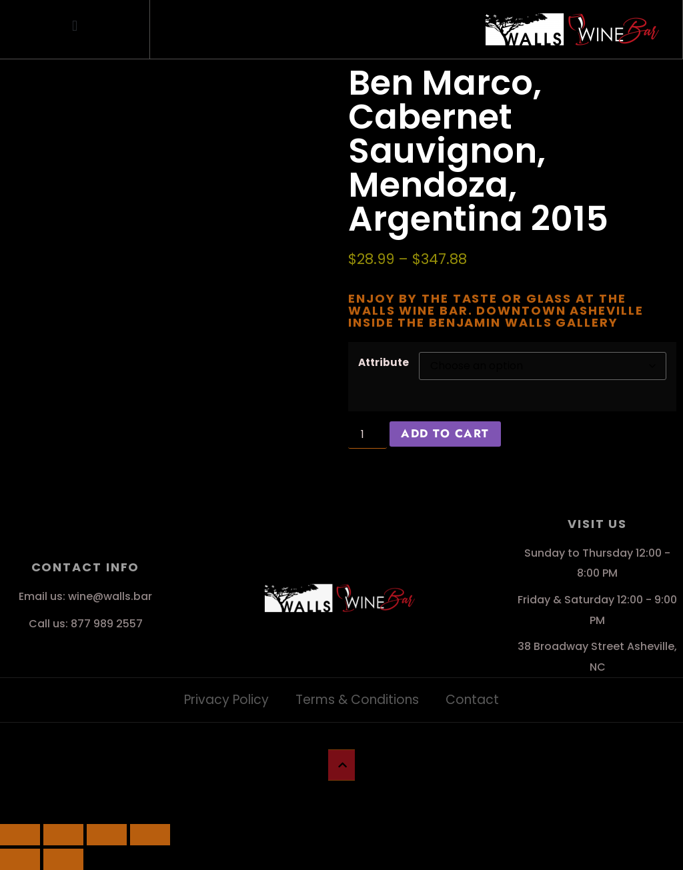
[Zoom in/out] (20, 834)
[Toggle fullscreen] (63, 834)
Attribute (383, 362)
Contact (472, 700)
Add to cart (445, 433)
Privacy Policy (226, 700)
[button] (75, 26)
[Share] (107, 834)
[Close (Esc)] (150, 834)
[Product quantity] (367, 435)
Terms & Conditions (357, 700)
